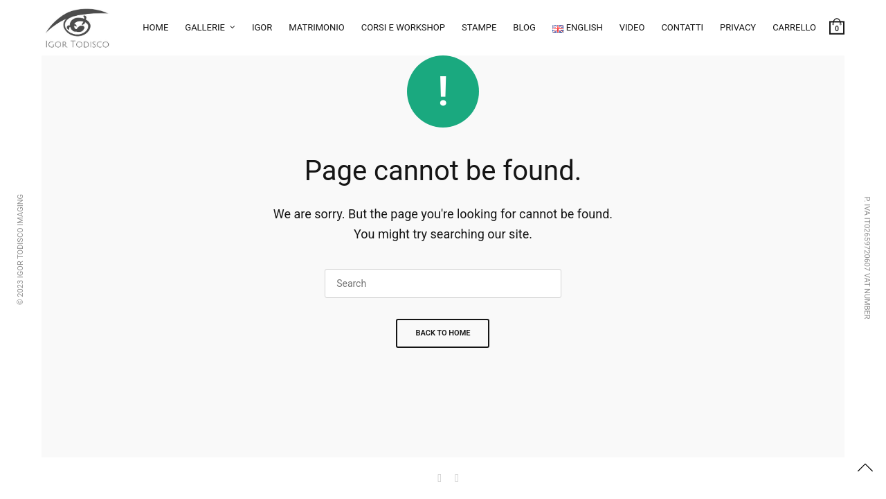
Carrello (794, 27)
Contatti (682, 27)
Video (632, 27)
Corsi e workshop (403, 27)
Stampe (479, 27)
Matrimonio (316, 27)
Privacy (738, 27)
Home (155, 27)
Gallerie (205, 27)
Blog (524, 27)
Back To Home (442, 333)
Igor (262, 27)
